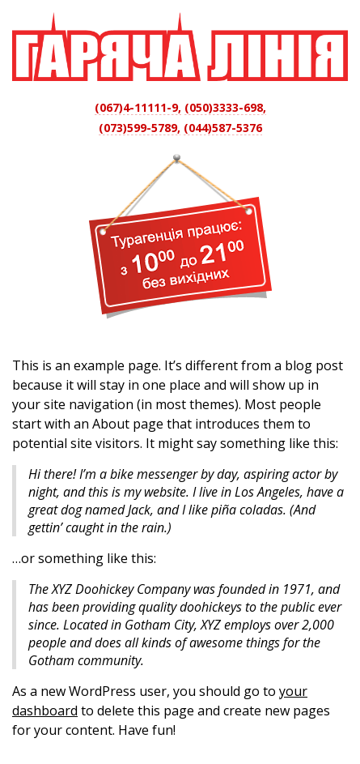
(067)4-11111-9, (138, 107)
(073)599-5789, (139, 127)
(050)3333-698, (225, 107)
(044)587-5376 (223, 127)
